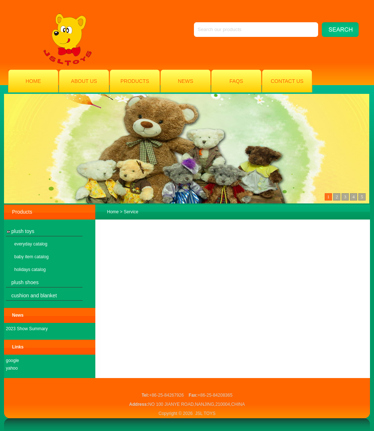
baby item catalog (31, 256)
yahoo (12, 368)
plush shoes (25, 282)
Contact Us (287, 81)
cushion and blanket (34, 295)
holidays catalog (30, 269)
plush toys (22, 231)
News (185, 81)
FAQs (236, 81)
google (12, 360)
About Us (84, 81)
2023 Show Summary (27, 328)
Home (33, 81)
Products (135, 81)
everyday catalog (30, 244)
